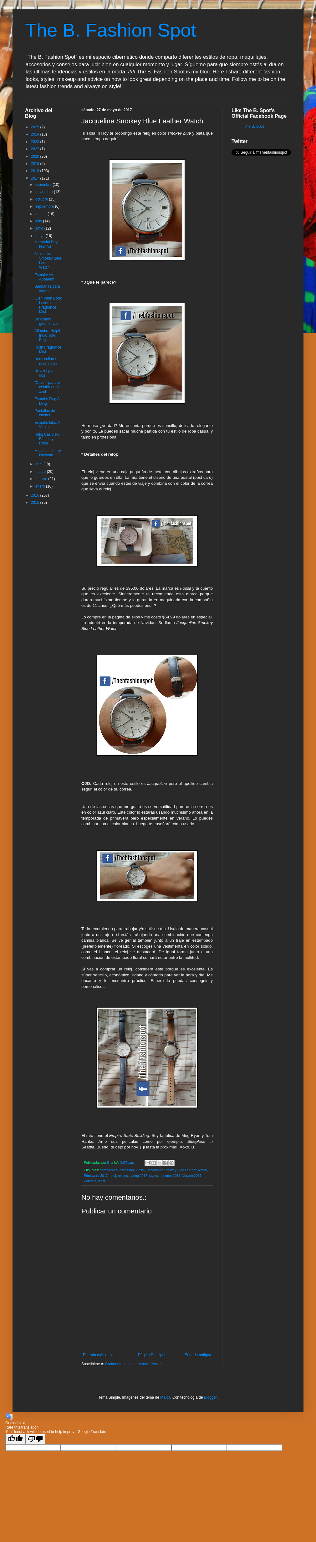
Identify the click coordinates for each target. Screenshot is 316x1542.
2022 (35, 149)
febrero (41, 479)
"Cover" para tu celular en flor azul (48, 387)
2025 (35, 127)
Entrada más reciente (101, 1355)
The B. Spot (254, 126)
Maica (165, 1397)
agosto (41, 214)
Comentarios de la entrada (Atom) (133, 1364)
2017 (35, 178)
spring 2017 (138, 1176)
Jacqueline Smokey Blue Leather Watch (177, 1170)
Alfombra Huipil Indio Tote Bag (47, 335)
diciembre (44, 184)
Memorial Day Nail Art (46, 244)
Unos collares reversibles (45, 361)
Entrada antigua (198, 1355)
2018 (35, 171)
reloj (113, 1176)
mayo (40, 236)
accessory (127, 1170)
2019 (35, 163)
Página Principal (151, 1355)
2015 (35, 502)
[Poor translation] (35, 1439)
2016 (35, 495)
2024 (35, 134)
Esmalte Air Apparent (44, 277)
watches (90, 1181)
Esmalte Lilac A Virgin (47, 424)
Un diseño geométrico (46, 321)
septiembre (45, 206)
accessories (109, 1170)
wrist (101, 1181)
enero (40, 486)
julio (39, 221)
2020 (35, 156)
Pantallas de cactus (44, 413)
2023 (35, 142)
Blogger (210, 1397)
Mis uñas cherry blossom (47, 453)
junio (39, 228)
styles (153, 1176)
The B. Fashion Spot (110, 30)
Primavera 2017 (96, 1176)
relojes (123, 1176)
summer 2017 (170, 1176)
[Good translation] (15, 1439)
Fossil (140, 1170)
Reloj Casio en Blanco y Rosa (46, 439)
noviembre (44, 192)
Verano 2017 (191, 1176)
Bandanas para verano (47, 288)
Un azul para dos (45, 373)
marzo (41, 471)
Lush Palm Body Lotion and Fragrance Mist (48, 305)
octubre (42, 199)
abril (39, 464)
